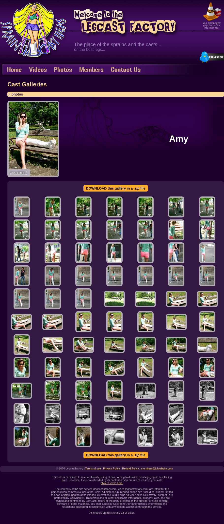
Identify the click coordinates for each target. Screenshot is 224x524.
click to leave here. (112, 483)
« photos (16, 94)
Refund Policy (130, 468)
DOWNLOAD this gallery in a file (115, 188)
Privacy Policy (111, 468)
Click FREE (18, 173)
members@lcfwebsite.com (157, 468)
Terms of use (93, 468)
